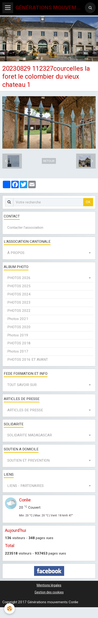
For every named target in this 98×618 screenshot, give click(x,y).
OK (88, 202)
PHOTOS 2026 (19, 278)
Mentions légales (49, 585)
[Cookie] (9, 608)
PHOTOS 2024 (19, 294)
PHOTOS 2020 (19, 327)
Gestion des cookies (49, 592)
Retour (49, 161)
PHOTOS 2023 (19, 302)
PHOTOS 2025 (19, 286)
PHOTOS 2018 (19, 343)
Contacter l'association (25, 227)
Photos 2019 (17, 335)
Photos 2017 (17, 351)
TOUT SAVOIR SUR (22, 385)
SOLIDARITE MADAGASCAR (29, 435)
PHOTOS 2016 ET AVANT (27, 359)
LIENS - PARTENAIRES (25, 486)
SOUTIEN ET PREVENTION (28, 460)
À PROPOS (15, 253)
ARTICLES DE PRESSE (25, 410)
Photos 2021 (17, 319)
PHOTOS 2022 (19, 311)
